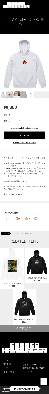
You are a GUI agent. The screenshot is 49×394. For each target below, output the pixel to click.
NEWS (6, 368)
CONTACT (8, 372)
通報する (28, 233)
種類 (5, 115)
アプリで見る (18, 233)
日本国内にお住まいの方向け (24, 143)
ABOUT (7, 364)
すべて (8, 219)
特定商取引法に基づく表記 (34, 368)
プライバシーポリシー (32, 365)
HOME (6, 360)
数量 (5, 121)
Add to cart (24, 135)
